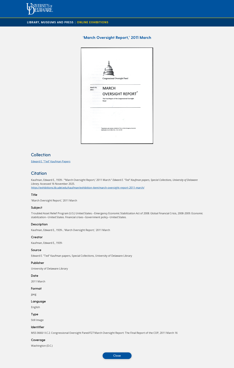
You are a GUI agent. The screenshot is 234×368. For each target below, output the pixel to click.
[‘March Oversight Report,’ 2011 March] (117, 143)
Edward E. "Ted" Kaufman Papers (50, 161)
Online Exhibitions (92, 22)
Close (117, 355)
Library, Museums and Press (50, 22)
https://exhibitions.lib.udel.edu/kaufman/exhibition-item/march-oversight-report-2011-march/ (87, 187)
